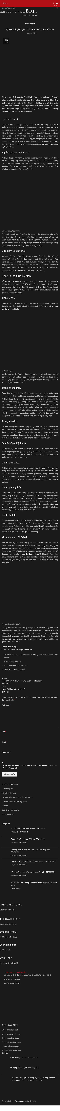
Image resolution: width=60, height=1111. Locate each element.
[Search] (53, 3)
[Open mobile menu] (5, 3)
